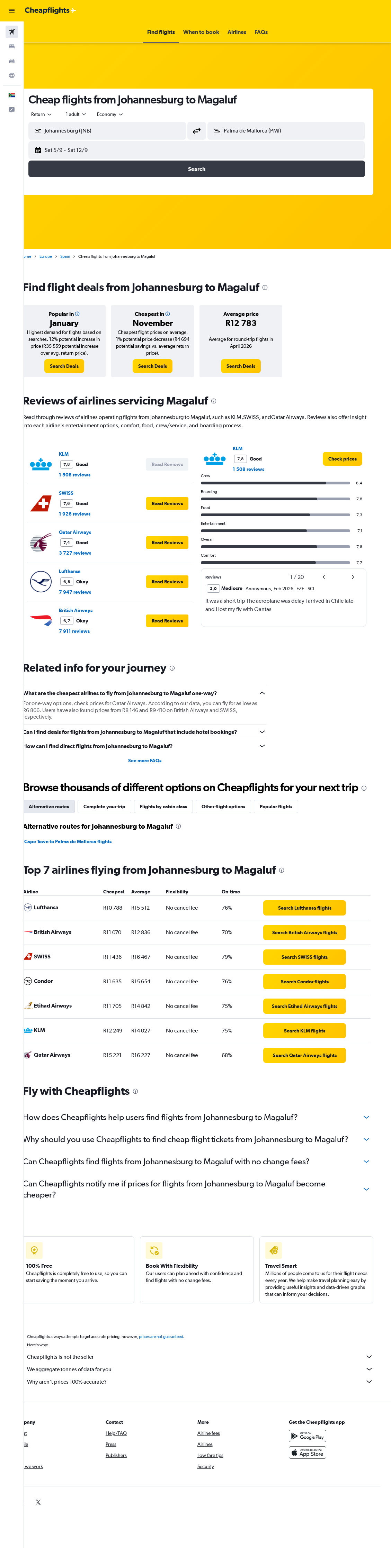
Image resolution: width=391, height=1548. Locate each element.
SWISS (80, 493)
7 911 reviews (88, 631)
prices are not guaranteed (175, 1350)
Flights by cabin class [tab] (177, 820)
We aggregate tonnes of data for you (211, 1383)
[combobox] (124, 114)
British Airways (90, 610)
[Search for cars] (12, 61)
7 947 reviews (89, 592)
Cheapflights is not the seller (211, 1370)
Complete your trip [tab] (119, 820)
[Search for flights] (12, 32)
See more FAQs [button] (156, 760)
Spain (79, 256)
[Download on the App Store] (318, 1466)
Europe (60, 256)
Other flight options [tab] (237, 820)
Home (39, 256)
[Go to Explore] (12, 75)
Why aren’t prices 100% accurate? (211, 1395)
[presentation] (279, 287)
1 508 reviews (89, 474)
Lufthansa (84, 571)
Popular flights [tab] (290, 820)
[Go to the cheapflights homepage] (50, 10)
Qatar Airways (89, 532)
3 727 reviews (89, 553)
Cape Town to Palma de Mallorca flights (82, 855)
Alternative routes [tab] (63, 820)
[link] (78, 366)
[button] (11, 10)
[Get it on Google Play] (318, 1450)
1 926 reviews (89, 514)
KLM (78, 454)
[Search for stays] (12, 46)
